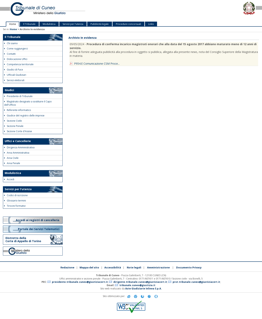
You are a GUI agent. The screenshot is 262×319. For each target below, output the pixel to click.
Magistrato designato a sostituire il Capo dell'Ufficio (28, 103)
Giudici (9, 90)
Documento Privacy (189, 267)
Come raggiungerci (16, 48)
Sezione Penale (13, 126)
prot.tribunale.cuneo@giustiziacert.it (196, 282)
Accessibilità (112, 267)
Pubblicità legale (100, 24)
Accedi (9, 179)
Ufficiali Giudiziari (15, 74)
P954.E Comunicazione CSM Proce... (97, 63)
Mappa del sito (89, 267)
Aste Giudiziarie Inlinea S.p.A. (143, 288)
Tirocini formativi (15, 205)
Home (12, 24)
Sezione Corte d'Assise (18, 131)
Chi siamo (11, 43)
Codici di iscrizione (16, 195)
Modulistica (49, 24)
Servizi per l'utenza (73, 24)
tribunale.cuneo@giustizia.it (137, 285)
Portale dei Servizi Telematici (39, 229)
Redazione (67, 267)
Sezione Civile (13, 120)
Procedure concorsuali (128, 24)
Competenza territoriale (19, 64)
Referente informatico (17, 110)
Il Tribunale (29, 24)
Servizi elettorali (14, 80)
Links (151, 24)
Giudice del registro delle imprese (24, 115)
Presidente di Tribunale (18, 96)
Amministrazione (158, 267)
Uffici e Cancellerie (18, 141)
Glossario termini (15, 200)
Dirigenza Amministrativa (19, 147)
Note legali (134, 267)
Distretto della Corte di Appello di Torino (23, 239)
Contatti (10, 53)
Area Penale (12, 163)
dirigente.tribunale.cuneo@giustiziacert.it (140, 282)
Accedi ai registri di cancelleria (38, 220)
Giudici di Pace (13, 69)
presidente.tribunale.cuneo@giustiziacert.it (80, 282)
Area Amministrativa (16, 152)
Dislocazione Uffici (15, 59)
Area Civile (11, 158)
